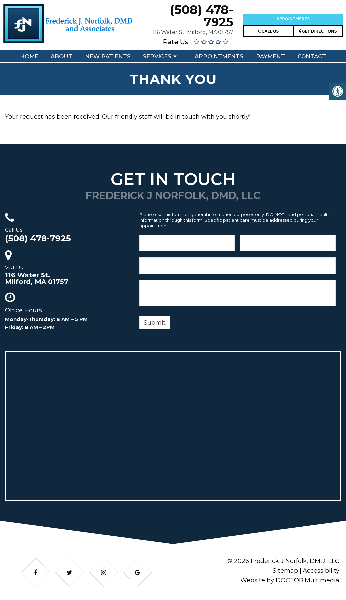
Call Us (268, 31)
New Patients (107, 56)
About (61, 56)
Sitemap (285, 570)
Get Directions (318, 31)
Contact (312, 56)
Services (157, 56)
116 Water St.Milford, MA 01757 (36, 278)
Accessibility (321, 570)
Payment (270, 56)
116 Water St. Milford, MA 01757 (193, 32)
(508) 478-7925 (201, 15)
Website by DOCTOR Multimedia (289, 580)
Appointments (293, 19)
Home (29, 56)
